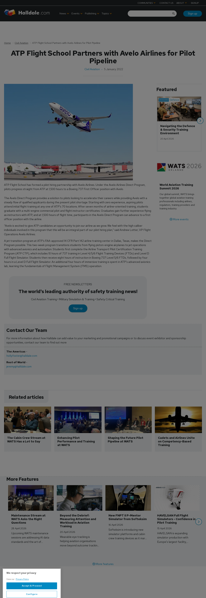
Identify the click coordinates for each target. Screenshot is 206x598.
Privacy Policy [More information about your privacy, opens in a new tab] (22, 589)
